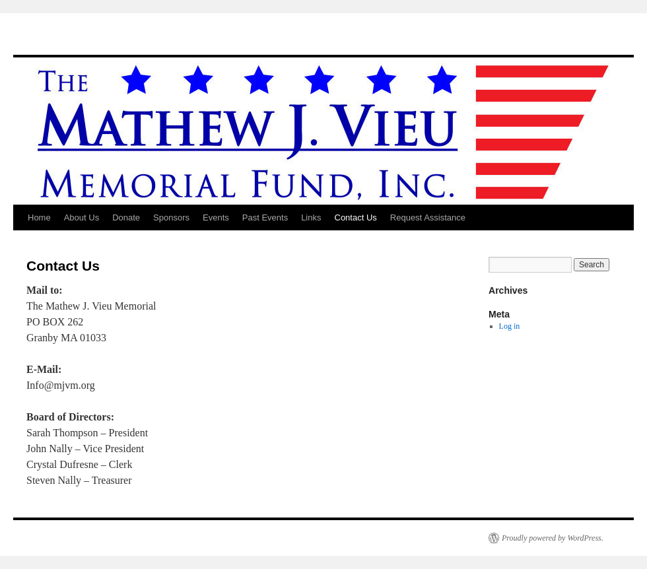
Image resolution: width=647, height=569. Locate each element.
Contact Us (356, 217)
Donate (126, 217)
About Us (81, 217)
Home (39, 217)
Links (311, 217)
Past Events (265, 217)
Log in (509, 326)
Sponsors (171, 217)
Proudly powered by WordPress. (552, 538)
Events (216, 217)
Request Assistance (427, 217)
